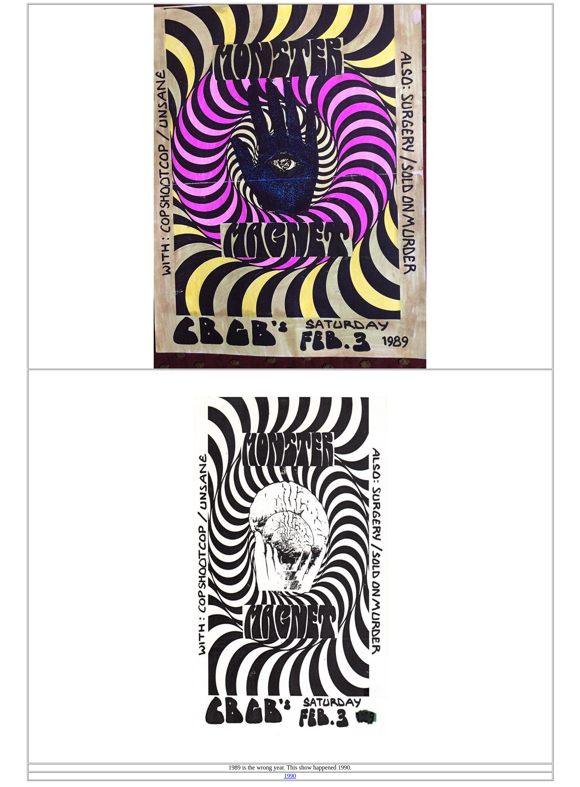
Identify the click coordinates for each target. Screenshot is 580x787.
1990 (290, 776)
